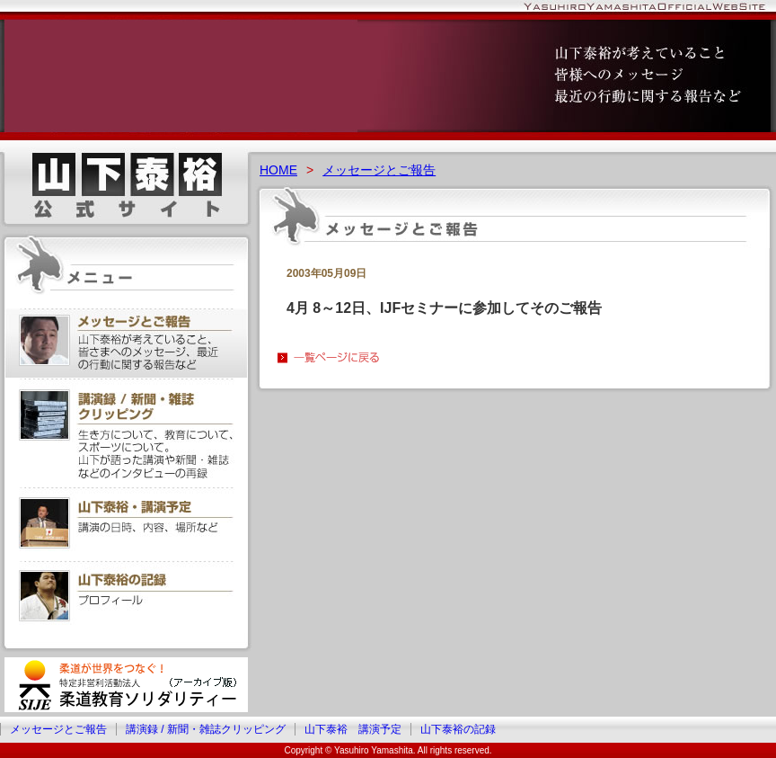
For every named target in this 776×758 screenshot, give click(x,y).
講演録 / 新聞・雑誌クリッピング (206, 729)
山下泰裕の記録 (458, 729)
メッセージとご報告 (379, 170)
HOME (278, 170)
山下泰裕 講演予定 (352, 729)
